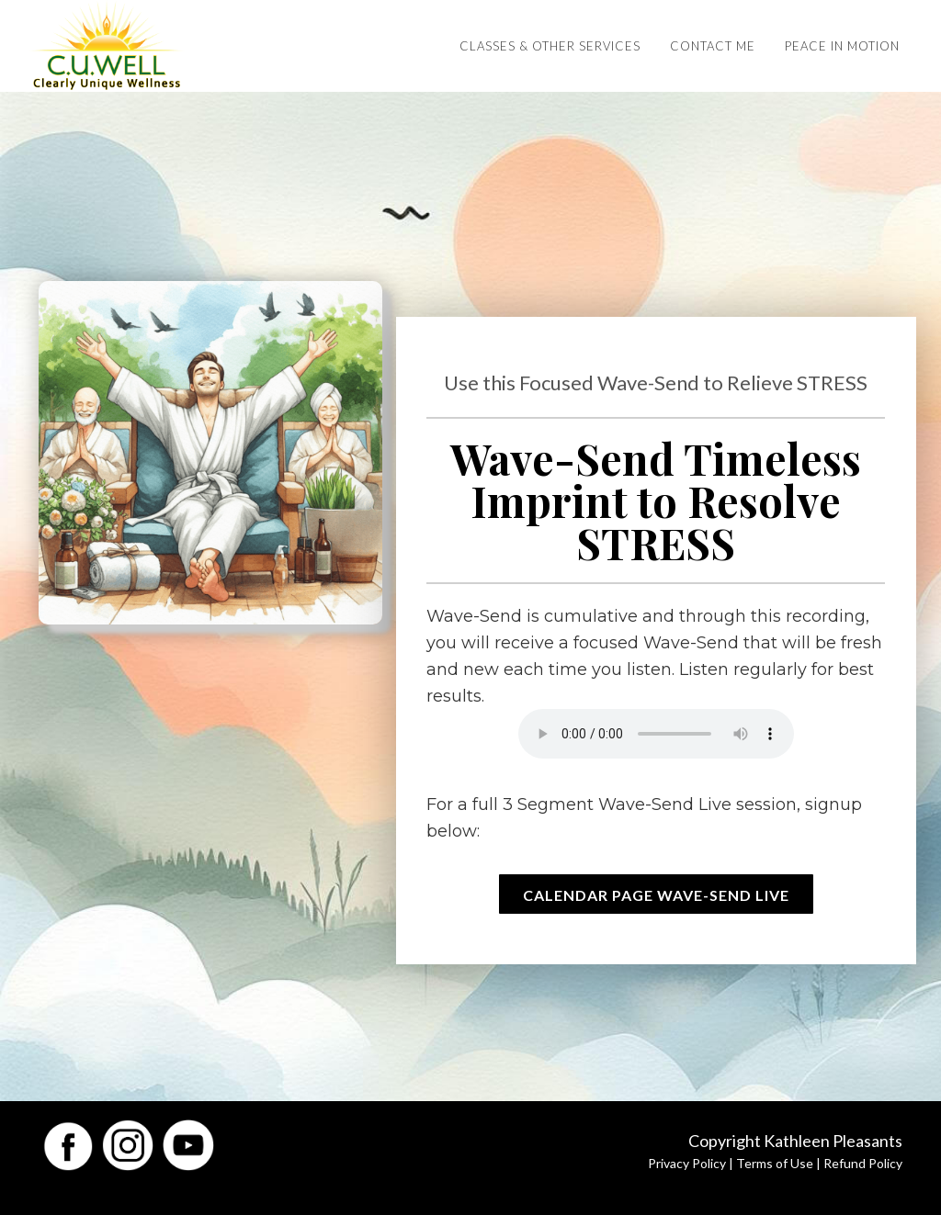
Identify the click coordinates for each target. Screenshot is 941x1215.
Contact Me (712, 46)
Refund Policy (862, 1163)
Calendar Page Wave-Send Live (656, 895)
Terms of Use (774, 1163)
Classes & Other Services (550, 46)
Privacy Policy (687, 1163)
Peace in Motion (842, 46)
